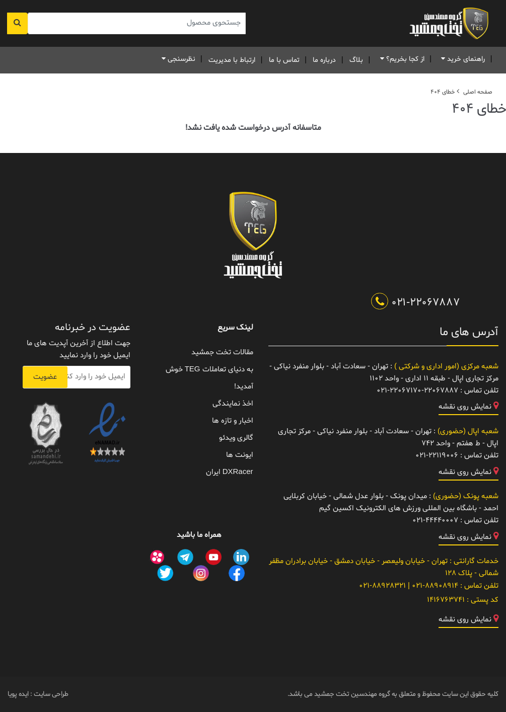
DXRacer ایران (229, 472)
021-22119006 (436, 455)
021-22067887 (415, 302)
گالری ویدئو (236, 438)
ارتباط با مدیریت (231, 60)
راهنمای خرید (461, 59)
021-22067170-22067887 (417, 390)
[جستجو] (17, 23)
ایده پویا (18, 694)
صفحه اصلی (477, 92)
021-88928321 (382, 586)
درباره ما (324, 60)
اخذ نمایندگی (232, 404)
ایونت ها (239, 455)
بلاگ (356, 60)
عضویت (45, 377)
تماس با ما (284, 60)
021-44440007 (435, 520)
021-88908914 (434, 586)
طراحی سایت (50, 694)
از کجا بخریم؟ (400, 59)
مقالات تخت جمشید (222, 352)
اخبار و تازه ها (232, 421)
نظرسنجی (176, 59)
